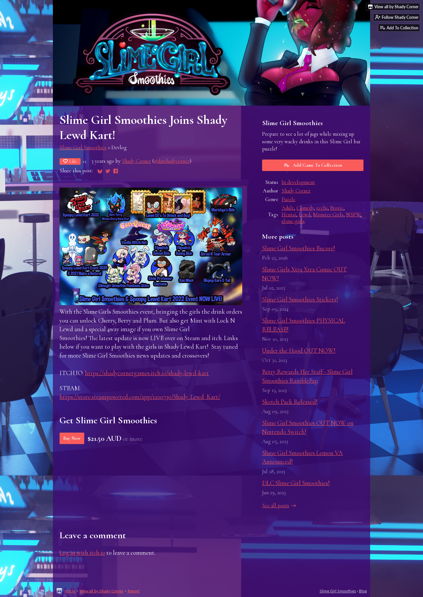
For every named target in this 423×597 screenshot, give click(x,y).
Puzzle (288, 199)
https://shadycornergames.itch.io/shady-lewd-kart (147, 373)
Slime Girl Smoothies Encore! (298, 248)
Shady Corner (136, 161)
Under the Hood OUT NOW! (298, 350)
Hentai (289, 214)
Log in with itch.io (82, 552)
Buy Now (72, 438)
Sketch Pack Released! (290, 401)
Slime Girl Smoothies (82, 147)
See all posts (275, 505)
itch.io (69, 590)
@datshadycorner (172, 161)
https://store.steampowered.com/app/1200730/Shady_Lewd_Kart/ (139, 397)
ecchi (321, 208)
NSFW (353, 214)
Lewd (304, 214)
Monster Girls (328, 214)
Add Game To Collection (313, 165)
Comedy (305, 208)
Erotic (336, 208)
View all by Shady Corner (101, 590)
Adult (288, 208)
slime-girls (293, 221)
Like (70, 161)
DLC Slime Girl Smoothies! (296, 483)
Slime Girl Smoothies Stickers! (300, 299)
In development (298, 182)
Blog (363, 590)
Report (133, 590)
